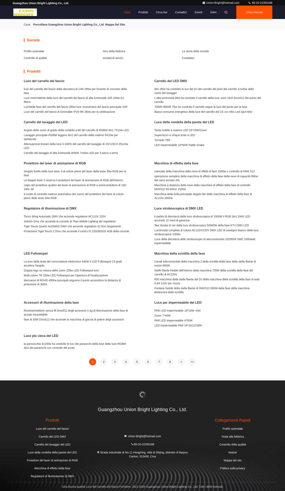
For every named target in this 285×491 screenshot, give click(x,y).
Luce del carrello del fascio (44, 81)
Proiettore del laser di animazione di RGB (55, 163)
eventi (198, 12)
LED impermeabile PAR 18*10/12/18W (178, 325)
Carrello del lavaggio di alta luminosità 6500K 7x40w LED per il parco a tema (71, 153)
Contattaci (188, 58)
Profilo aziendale (34, 51)
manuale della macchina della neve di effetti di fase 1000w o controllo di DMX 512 (204, 171)
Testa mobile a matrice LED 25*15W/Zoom (180, 130)
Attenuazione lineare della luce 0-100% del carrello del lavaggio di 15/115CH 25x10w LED (76, 146)
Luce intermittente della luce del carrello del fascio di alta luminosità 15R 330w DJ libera (74, 99)
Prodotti (143, 12)
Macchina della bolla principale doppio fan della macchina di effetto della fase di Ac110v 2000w (203, 196)
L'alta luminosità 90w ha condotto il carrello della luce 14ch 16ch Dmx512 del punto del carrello (207, 99)
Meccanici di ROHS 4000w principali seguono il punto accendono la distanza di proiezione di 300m (72, 282)
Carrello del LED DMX (170, 81)
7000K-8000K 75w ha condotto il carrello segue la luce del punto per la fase (200, 106)
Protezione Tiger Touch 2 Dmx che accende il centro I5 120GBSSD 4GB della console (76, 231)
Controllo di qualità (35, 58)
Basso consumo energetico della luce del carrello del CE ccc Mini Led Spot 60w (203, 111)
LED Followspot (36, 253)
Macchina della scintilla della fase (179, 253)
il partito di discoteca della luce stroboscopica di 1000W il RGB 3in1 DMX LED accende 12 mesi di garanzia (202, 218)
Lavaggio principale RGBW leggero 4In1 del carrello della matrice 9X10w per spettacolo (71, 137)
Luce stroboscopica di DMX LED (178, 208)
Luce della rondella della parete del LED (184, 122)
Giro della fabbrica (114, 51)
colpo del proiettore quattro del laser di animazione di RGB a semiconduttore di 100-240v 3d (75, 187)
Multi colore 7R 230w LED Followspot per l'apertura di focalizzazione (66, 275)
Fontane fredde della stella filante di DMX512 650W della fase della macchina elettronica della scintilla (202, 290)
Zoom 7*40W (162, 315)
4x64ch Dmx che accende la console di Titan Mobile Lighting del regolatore (70, 221)
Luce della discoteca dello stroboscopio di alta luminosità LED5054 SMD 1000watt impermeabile (204, 241)
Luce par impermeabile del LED (177, 302)
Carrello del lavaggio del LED (45, 122)
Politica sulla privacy (232, 468)
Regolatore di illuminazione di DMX (50, 208)
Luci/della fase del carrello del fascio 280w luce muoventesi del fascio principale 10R (75, 106)
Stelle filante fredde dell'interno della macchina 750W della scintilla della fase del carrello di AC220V (203, 272)
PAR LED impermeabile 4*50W (173, 320)
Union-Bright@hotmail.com (221, 2)
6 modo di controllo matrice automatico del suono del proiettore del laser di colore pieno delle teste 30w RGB (74, 196)
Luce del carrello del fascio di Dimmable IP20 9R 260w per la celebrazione (69, 111)
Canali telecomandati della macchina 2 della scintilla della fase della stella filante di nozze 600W (205, 263)
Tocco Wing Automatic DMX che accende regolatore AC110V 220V (65, 216)
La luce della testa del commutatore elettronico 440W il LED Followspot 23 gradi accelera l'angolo (73, 263)
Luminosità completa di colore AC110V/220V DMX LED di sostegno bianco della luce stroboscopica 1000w (206, 232)
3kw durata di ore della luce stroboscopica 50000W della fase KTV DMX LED (201, 225)
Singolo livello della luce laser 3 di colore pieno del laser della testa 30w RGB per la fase (75, 173)
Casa (127, 12)
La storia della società (195, 51)
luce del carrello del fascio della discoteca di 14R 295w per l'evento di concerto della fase (75, 91)
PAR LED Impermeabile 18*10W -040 (177, 310)
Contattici (181, 12)
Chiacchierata (254, 12)
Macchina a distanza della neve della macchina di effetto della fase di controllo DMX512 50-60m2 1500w (202, 187)
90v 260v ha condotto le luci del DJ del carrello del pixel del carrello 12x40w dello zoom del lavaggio (204, 91)
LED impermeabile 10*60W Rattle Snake (179, 145)
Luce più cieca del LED (41, 335)
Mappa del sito (233, 460)
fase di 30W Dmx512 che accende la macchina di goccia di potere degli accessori (74, 319)
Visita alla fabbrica (232, 436)
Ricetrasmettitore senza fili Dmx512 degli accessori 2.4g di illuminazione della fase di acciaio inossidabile (76, 312)
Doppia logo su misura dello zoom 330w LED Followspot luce (61, 270)
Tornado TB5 (162, 140)
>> (192, 361)
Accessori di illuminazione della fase (51, 302)
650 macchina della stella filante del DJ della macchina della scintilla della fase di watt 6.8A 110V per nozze (206, 281)
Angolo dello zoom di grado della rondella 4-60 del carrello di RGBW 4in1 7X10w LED (76, 130)
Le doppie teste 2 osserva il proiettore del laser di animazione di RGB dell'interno (73, 180)
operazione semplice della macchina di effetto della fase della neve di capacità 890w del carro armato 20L (206, 178)
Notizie (232, 452)
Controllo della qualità (232, 444)
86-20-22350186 (260, 2)
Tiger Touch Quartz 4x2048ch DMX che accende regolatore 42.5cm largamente (72, 226)
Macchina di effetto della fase (176, 163)
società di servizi (113, 58)
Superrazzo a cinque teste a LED (174, 135)
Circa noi (161, 12)
